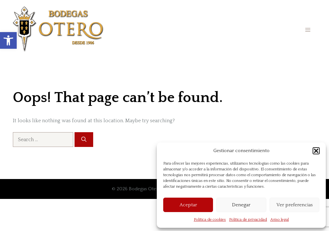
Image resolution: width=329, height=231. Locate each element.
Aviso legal (279, 220)
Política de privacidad (248, 220)
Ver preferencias (294, 205)
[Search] (84, 139)
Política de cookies (210, 220)
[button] (8, 40)
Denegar (241, 205)
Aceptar (188, 205)
